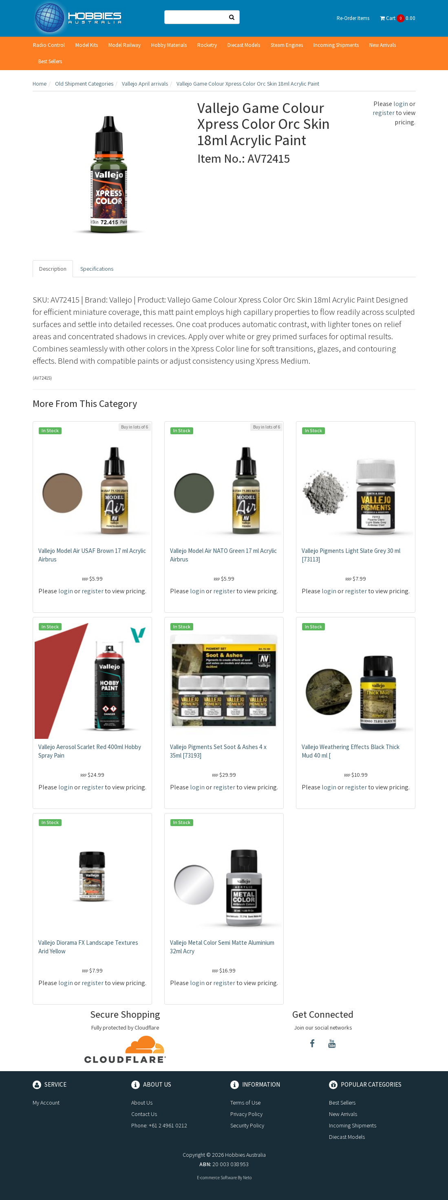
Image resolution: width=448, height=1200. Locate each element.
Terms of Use (245, 1102)
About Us (141, 1102)
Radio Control (49, 45)
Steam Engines (287, 45)
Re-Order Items (353, 18)
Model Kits (86, 45)
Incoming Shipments (336, 45)
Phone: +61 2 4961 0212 (159, 1125)
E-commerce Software (217, 1177)
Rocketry (207, 45)
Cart (397, 18)
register (384, 112)
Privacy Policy (246, 1114)
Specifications (96, 268)
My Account (46, 1102)
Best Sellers (50, 61)
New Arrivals (382, 45)
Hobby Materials (169, 45)
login (400, 103)
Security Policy (247, 1125)
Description (52, 268)
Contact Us (144, 1114)
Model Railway (124, 45)
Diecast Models (243, 45)
